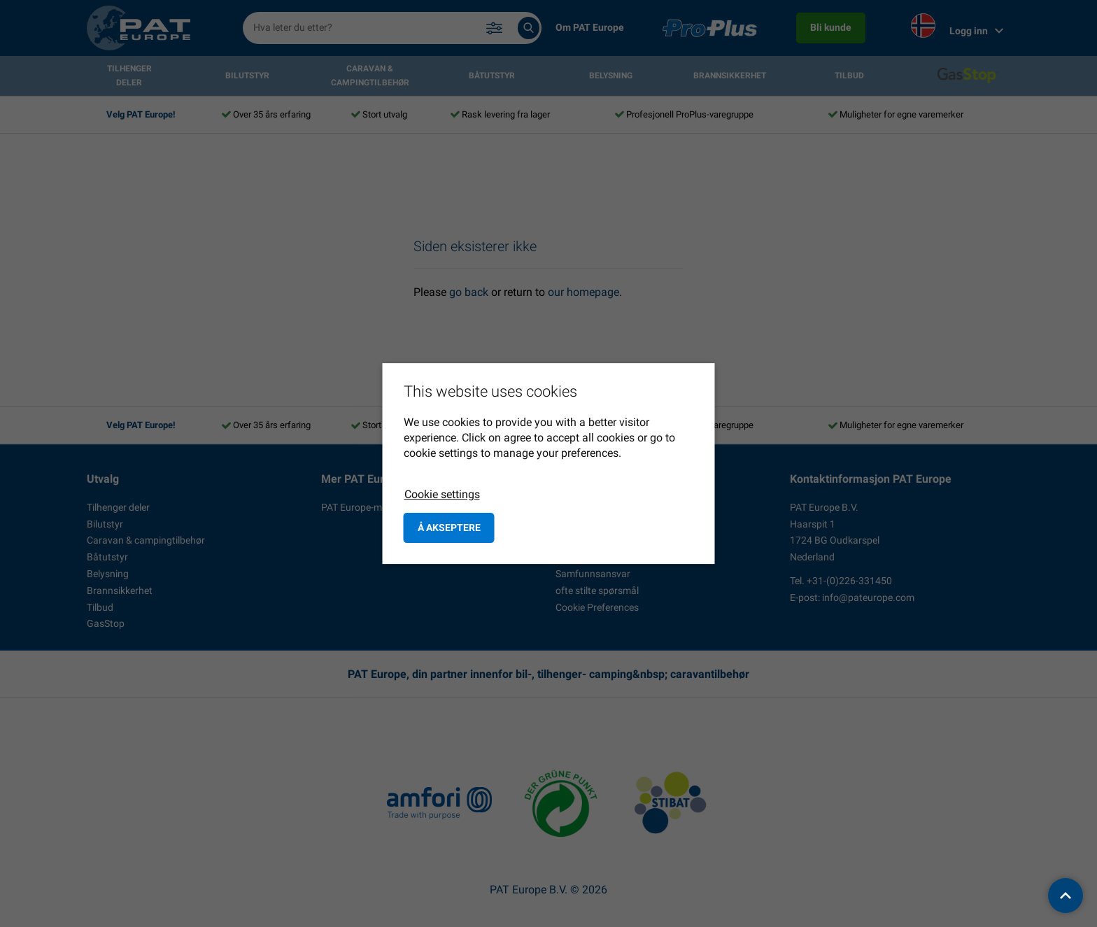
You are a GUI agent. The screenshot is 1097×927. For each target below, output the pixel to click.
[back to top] (1065, 895)
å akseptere (449, 527)
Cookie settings (442, 494)
